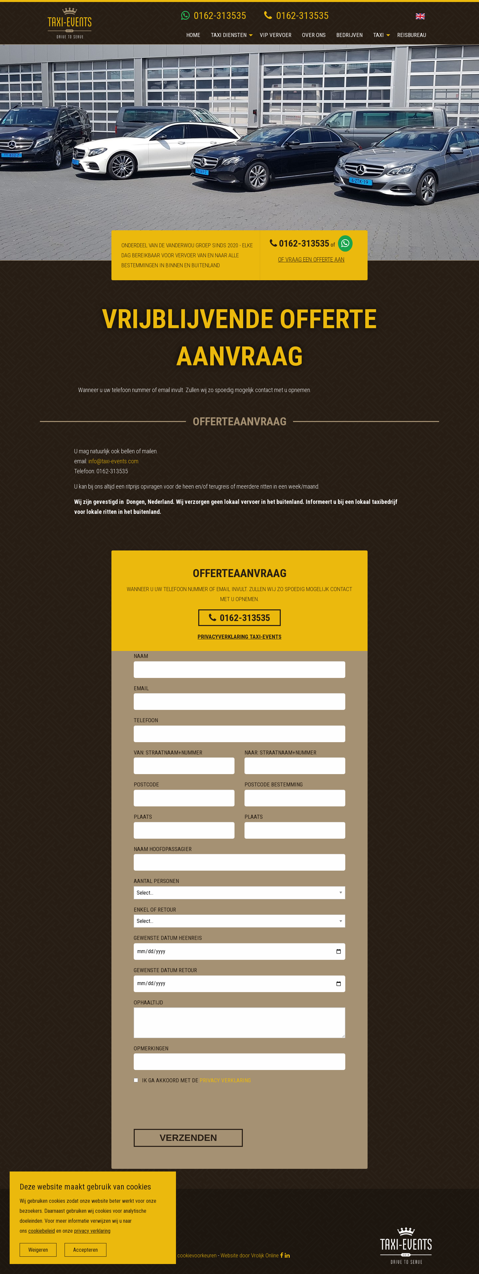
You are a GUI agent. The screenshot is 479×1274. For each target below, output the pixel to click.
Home (193, 35)
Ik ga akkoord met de (192, 1080)
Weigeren (38, 1250)
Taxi (378, 35)
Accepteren (86, 1250)
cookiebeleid (42, 1231)
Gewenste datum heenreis (168, 938)
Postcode (146, 784)
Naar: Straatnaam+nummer (280, 752)
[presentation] (184, 1101)
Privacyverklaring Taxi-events (239, 636)
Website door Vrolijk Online (250, 1255)
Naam (141, 656)
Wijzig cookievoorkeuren (190, 1255)
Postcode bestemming (273, 784)
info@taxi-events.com (113, 461)
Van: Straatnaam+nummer (168, 752)
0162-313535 (213, 15)
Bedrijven (349, 35)
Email (141, 688)
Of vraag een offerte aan (311, 259)
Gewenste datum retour (165, 970)
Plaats (143, 816)
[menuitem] (193, 35)
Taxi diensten (228, 35)
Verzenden (188, 1138)
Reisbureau (411, 35)
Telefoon (146, 720)
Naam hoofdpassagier (163, 849)
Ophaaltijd (148, 1002)
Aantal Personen (156, 881)
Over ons (314, 35)
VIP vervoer (275, 35)
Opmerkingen (151, 1048)
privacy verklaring (225, 1080)
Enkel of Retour (155, 909)
